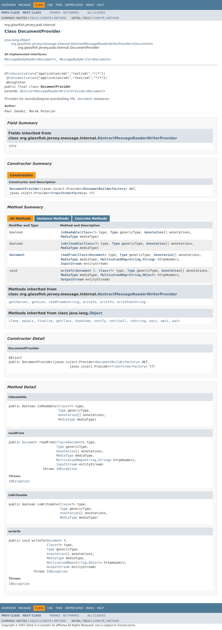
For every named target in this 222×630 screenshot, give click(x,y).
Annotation (153, 232)
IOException (66, 469)
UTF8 (12, 146)
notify (100, 321)
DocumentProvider (24, 189)
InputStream (71, 263)
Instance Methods (53, 218)
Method (60, 18)
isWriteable (71, 243)
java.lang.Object (17, 40)
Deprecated (74, 5)
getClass (63, 321)
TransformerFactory (68, 193)
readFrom (68, 255)
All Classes (96, 12)
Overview (8, 5)
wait (153, 321)
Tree (58, 5)
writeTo (67, 270)
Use (50, 5)
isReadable (70, 232)
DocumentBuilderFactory (104, 189)
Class (86, 232)
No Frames (71, 12)
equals (28, 321)
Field (33, 18)
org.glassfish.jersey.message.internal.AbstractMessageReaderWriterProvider (71, 44)
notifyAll (118, 321)
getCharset (18, 302)
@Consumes (14, 78)
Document (142, 44)
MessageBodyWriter (76, 59)
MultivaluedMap (114, 259)
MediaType (69, 236)
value (28, 73)
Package (24, 5)
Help (100, 5)
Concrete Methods (91, 218)
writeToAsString (131, 302)
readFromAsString (64, 302)
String (135, 259)
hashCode (82, 321)
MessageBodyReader (21, 59)
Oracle (38, 625)
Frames (55, 12)
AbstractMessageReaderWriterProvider (53, 91)
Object (148, 275)
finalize (44, 321)
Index (90, 5)
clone (13, 321)
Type (114, 232)
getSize (38, 302)
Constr (45, 18)
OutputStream (72, 279)
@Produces (13, 73)
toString (138, 321)
